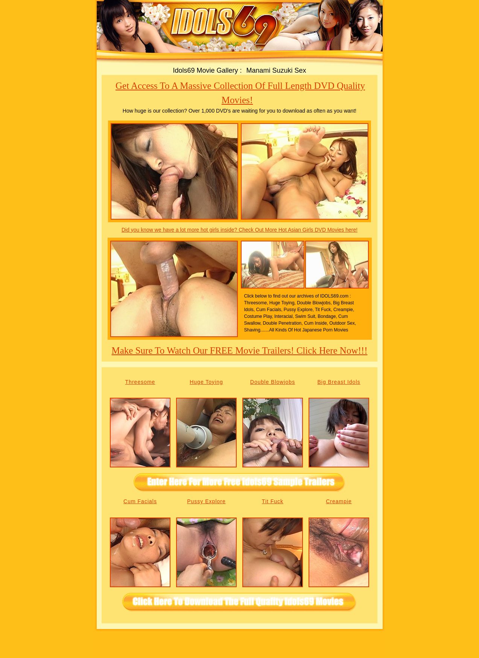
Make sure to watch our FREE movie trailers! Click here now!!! (240, 350)
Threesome (140, 382)
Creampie (339, 501)
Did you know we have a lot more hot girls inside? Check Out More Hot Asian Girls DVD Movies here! (239, 230)
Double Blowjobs (272, 382)
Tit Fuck (272, 501)
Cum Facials (140, 501)
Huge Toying (206, 382)
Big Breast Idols (338, 382)
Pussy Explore (206, 501)
